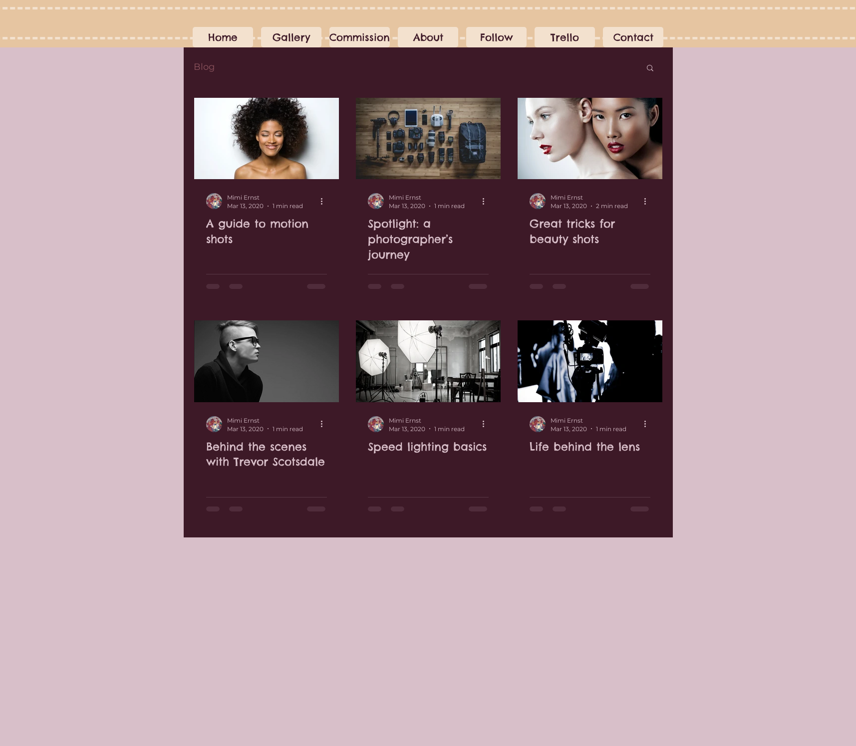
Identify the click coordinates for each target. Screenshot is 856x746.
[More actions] (325, 201)
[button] (359, 37)
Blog (204, 66)
